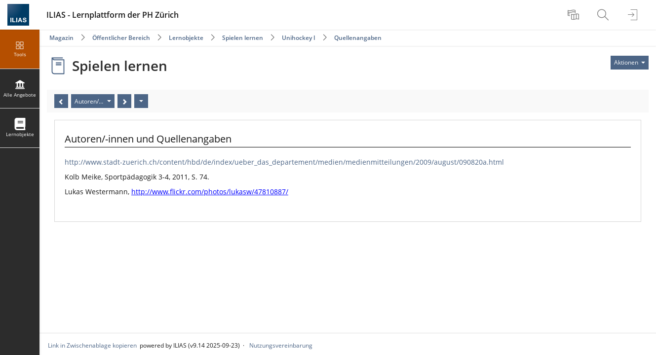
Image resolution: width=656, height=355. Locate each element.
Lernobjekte (186, 38)
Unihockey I (298, 38)
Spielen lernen (242, 38)
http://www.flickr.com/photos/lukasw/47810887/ (209, 191)
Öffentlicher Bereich (121, 38)
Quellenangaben (358, 38)
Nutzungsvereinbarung (280, 345)
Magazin (61, 38)
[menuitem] (574, 15)
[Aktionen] (141, 101)
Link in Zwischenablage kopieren (92, 345)
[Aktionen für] (630, 63)
